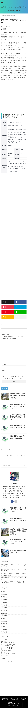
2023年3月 (4, 615)
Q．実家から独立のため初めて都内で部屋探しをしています (17, 417)
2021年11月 (4, 626)
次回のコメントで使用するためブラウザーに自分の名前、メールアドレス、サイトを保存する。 (13, 377)
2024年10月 (4, 597)
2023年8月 (4, 607)
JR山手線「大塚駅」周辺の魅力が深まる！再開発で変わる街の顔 (17, 396)
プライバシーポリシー (7, 661)
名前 (3, 358)
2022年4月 (4, 621)
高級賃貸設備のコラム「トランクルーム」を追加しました (13, 565)
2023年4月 (4, 613)
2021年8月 (4, 632)
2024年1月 (4, 605)
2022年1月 (4, 624)
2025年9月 (4, 594)
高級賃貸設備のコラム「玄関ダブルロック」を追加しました (17, 406)
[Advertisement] (14, 97)
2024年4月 (4, 602)
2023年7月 (4, 610)
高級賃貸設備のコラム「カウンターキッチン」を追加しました (18, 520)
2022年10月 (4, 618)
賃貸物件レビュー (14, 10)
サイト (3, 370)
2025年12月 (4, 591)
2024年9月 (4, 599)
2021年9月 (4, 629)
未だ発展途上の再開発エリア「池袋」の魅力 (13, 582)
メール (4, 364)
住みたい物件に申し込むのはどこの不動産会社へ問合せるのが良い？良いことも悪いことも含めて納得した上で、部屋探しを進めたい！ (14, 699)
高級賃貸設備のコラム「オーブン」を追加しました (13, 578)
